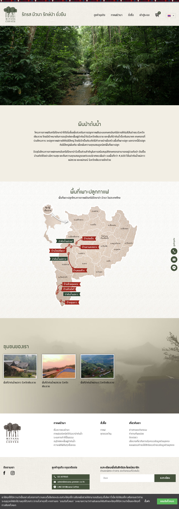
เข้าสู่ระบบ (144, 15)
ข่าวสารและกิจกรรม (138, 430)
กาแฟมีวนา (116, 15)
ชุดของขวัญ (105, 434)
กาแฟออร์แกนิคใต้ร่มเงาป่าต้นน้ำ (68, 434)
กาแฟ (102, 430)
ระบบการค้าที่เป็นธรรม (64, 438)
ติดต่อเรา (133, 438)
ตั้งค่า (147, 501)
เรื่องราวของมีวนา (61, 430)
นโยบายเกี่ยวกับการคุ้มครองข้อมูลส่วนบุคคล (149, 441)
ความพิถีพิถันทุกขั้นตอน (64, 445)
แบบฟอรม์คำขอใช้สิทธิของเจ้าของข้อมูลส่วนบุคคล (151, 445)
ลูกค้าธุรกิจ (99, 15)
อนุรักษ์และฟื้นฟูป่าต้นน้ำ (64, 441)
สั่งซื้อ (131, 15)
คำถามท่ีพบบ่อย (136, 434)
